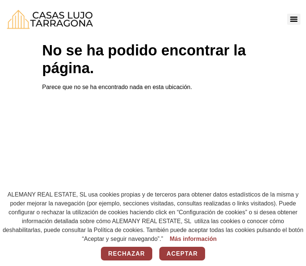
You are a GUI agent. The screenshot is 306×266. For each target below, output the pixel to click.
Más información (193, 239)
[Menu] (293, 19)
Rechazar (126, 253)
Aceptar (182, 253)
